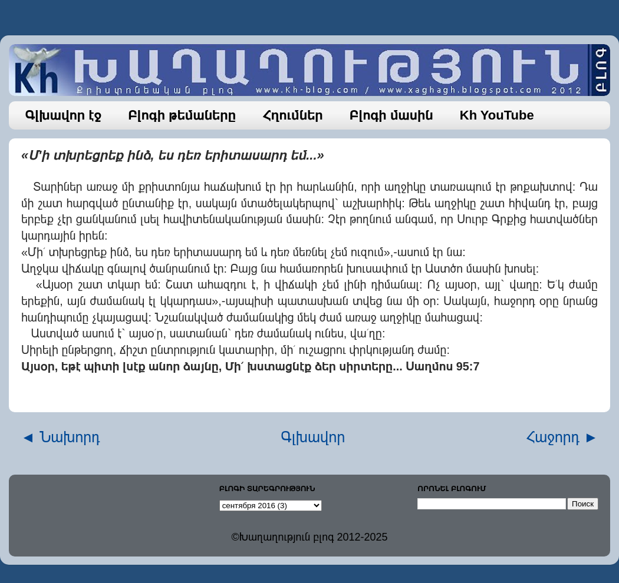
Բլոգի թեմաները (182, 115)
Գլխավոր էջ (63, 115)
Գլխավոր (313, 437)
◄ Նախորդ (60, 437)
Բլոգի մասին (391, 115)
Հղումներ (292, 115)
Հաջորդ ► (562, 437)
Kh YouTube (497, 115)
